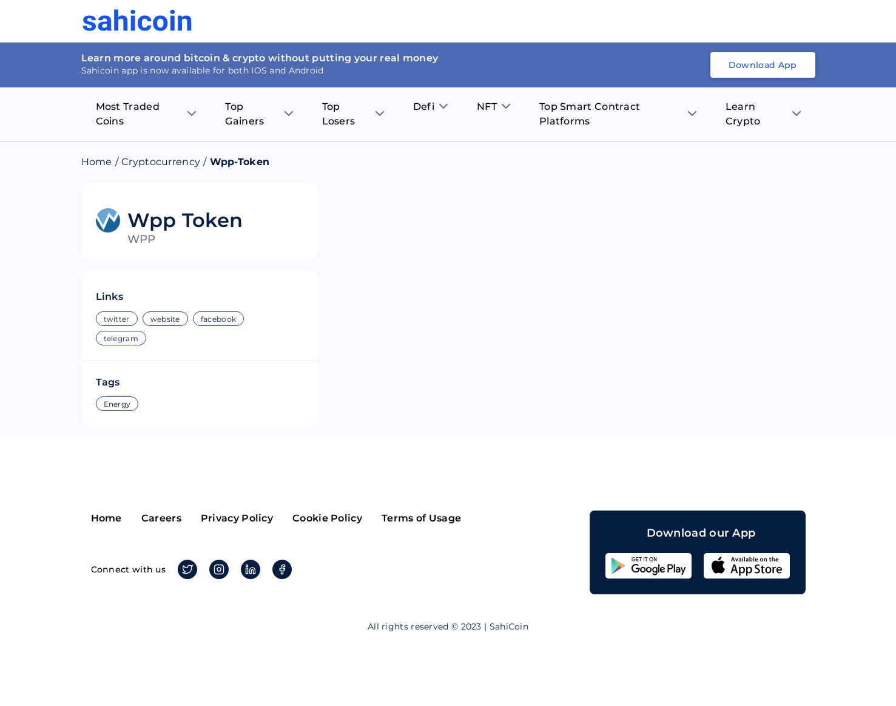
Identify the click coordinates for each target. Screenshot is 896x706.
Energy (117, 404)
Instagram (216, 569)
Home (96, 162)
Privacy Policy (237, 518)
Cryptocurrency (160, 162)
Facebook (280, 569)
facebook (218, 319)
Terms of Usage (421, 518)
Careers (161, 518)
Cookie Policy (327, 518)
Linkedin (248, 569)
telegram (121, 338)
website (165, 319)
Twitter (185, 569)
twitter (117, 319)
